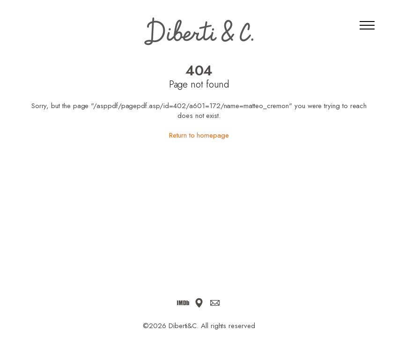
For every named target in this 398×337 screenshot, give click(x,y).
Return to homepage (199, 135)
